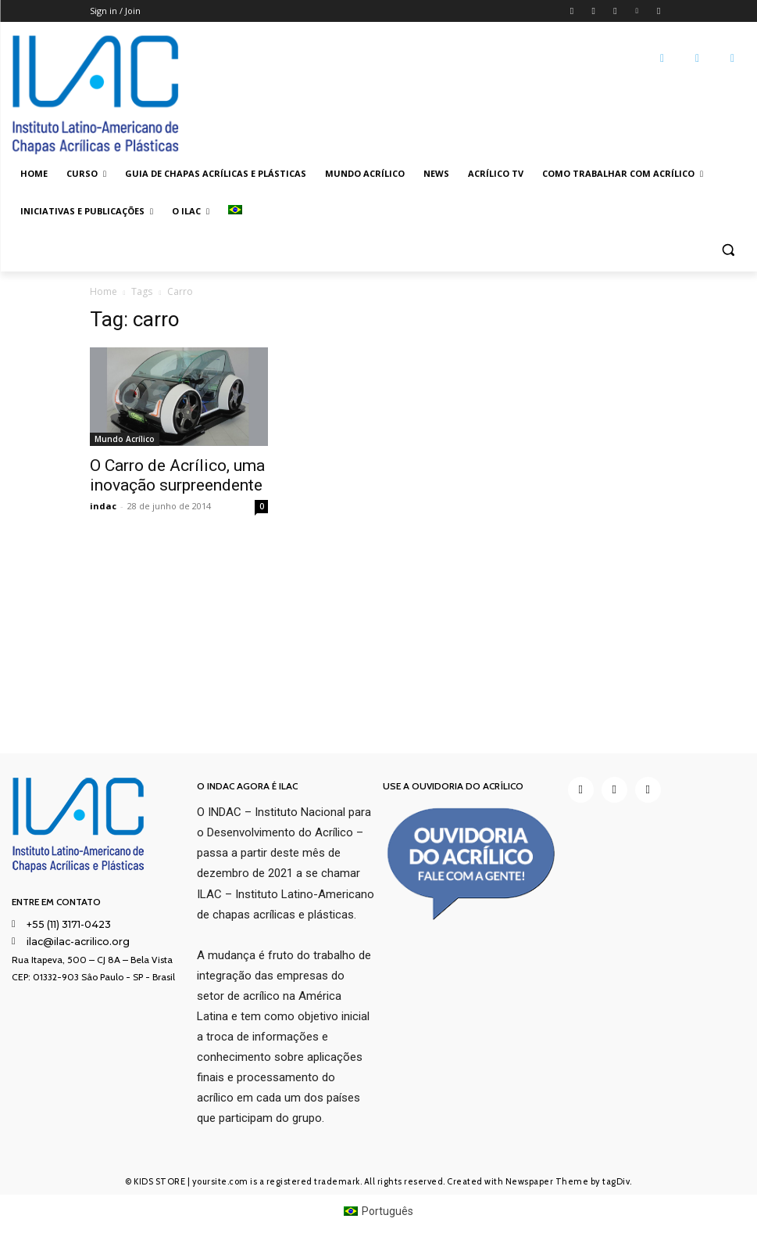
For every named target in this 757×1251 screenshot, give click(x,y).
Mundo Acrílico (125, 438)
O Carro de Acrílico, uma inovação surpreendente (177, 475)
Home (103, 291)
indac (103, 506)
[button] (727, 249)
